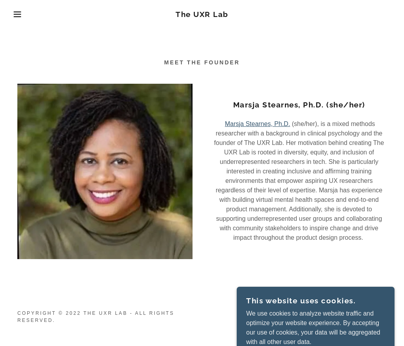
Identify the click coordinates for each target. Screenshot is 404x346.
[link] (202, 14)
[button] (20, 14)
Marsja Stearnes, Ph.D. (257, 123)
